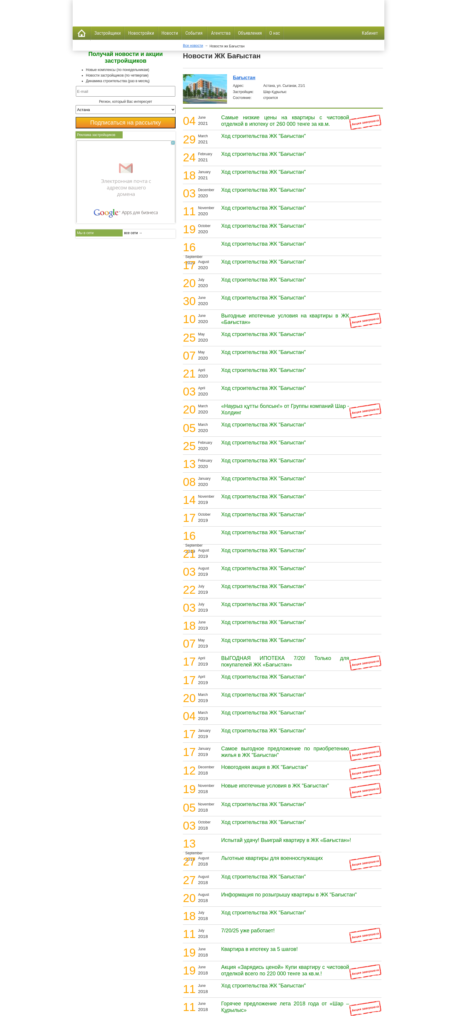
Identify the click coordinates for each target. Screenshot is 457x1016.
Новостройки (141, 33)
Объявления (250, 33)
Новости (169, 33)
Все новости (193, 46)
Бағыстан (244, 77)
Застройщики (107, 33)
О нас (274, 33)
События (194, 33)
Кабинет (370, 33)
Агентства (221, 33)
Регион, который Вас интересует (125, 102)
